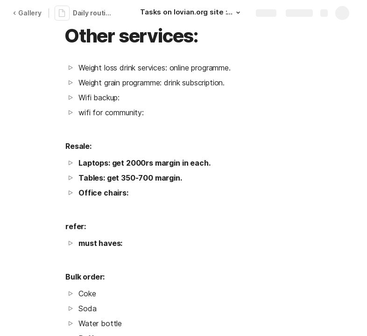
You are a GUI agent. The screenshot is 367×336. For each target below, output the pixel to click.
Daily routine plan (95, 13)
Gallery (27, 13)
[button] (238, 12)
